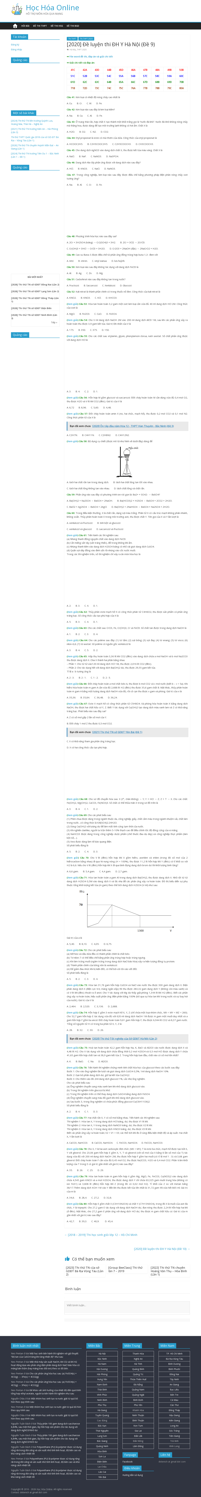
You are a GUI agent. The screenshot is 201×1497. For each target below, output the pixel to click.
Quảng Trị (138, 1374)
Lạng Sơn (102, 1435)
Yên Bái (102, 1477)
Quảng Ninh (102, 1446)
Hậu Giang (174, 1415)
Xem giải (72, 303)
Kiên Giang (174, 1420)
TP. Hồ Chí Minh (174, 1353)
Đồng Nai (174, 1374)
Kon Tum (138, 1425)
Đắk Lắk (138, 1435)
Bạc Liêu (174, 1389)
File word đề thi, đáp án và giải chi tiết (91, 56)
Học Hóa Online (52, 7)
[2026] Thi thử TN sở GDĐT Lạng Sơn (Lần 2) (35, 291)
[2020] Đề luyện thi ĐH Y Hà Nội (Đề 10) (162, 1249)
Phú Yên (138, 1404)
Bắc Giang (102, 1440)
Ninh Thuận (138, 1415)
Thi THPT (72, 38)
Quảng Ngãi (138, 1394)
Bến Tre (174, 1394)
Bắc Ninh (102, 1358)
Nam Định (102, 1384)
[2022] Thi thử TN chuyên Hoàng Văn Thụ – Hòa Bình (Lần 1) (169, 1271)
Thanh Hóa (138, 1353)
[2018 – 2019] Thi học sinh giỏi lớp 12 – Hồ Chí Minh (100, 1235)
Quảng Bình (138, 1369)
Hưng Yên (102, 1379)
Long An (174, 1425)
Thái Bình (102, 1389)
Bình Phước (174, 1369)
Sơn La (102, 1456)
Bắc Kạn (102, 1425)
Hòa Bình (102, 1451)
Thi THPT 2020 (86, 38)
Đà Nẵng (138, 1384)
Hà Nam (102, 1363)
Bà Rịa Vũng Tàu (174, 1358)
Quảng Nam (138, 1389)
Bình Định (138, 1399)
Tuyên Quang (102, 1415)
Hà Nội (73, 49)
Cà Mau (174, 1399)
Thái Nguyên (102, 1430)
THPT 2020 (82, 49)
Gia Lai (138, 1430)
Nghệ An (138, 1358)
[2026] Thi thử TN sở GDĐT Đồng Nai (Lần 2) (35, 284)
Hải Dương (102, 1369)
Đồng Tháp (174, 1410)
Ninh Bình (102, 1399)
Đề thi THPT (40, 25)
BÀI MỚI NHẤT (35, 276)
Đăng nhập (16, 49)
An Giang (174, 1384)
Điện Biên (102, 1461)
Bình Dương (174, 1363)
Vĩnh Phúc (102, 1394)
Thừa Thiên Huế (138, 1379)
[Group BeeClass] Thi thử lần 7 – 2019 (125, 1269)
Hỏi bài (25, 25)
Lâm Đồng (138, 1446)
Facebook (127, 1461)
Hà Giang (102, 1410)
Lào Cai (102, 1471)
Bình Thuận (138, 1420)
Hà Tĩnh (138, 1363)
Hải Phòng (102, 1374)
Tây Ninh (174, 1379)
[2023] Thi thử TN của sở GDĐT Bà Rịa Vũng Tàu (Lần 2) (84, 1271)
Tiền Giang (174, 1435)
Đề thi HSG (57, 25)
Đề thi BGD (73, 25)
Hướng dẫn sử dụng (132, 1475)
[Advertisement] (127, 211)
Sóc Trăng (174, 1430)
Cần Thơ (174, 1404)
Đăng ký (15, 44)
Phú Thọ (102, 1404)
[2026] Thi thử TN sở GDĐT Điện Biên (31, 308)
